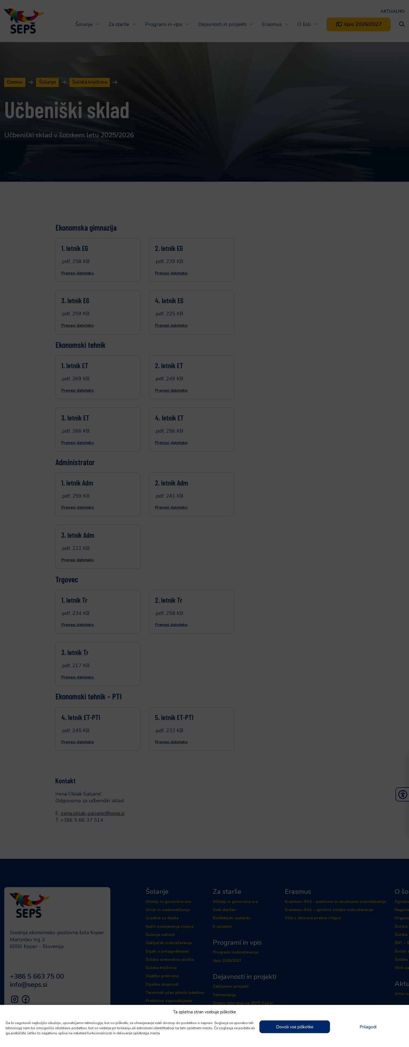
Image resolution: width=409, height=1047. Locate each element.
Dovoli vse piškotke (294, 1027)
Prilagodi (368, 1027)
